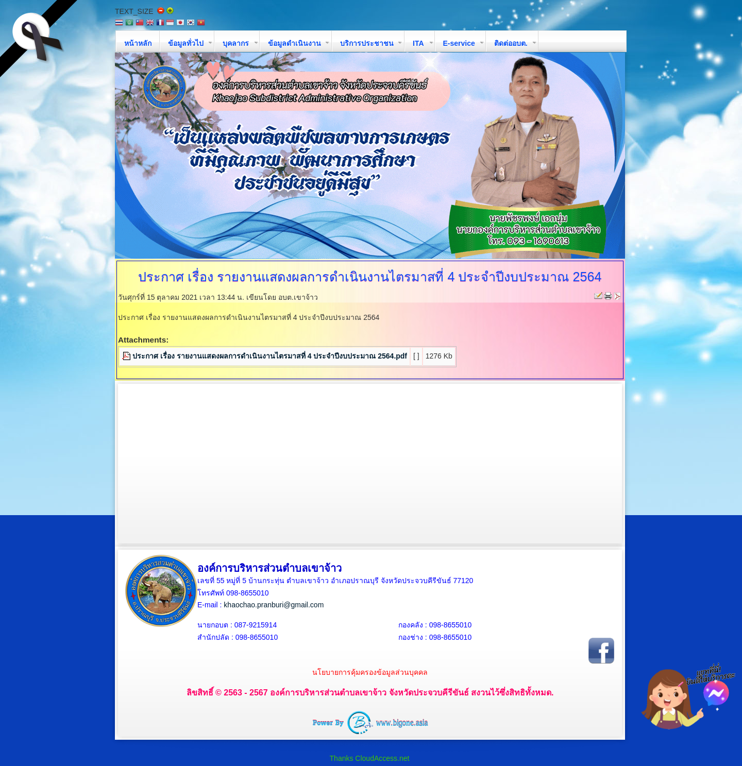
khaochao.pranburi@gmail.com (274, 605)
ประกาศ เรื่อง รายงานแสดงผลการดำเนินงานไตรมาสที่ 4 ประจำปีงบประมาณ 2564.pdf (269, 356)
